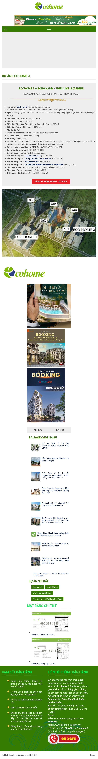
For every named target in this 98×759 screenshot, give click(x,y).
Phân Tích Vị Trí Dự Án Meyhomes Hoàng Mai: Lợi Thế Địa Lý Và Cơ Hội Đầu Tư (55, 475)
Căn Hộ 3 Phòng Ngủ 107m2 (43, 664)
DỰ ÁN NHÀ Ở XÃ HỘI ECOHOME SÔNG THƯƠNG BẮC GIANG (55, 445)
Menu (49, 29)
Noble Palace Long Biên (12, 755)
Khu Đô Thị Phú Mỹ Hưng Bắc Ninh (47, 599)
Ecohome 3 (37, 587)
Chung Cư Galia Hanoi (42, 593)
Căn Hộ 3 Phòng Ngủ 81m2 (43, 635)
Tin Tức (38, 430)
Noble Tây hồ (52, 587)
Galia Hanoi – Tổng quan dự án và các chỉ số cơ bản (55, 544)
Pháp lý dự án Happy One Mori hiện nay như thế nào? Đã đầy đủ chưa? (55, 490)
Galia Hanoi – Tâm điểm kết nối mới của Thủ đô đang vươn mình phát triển (55, 560)
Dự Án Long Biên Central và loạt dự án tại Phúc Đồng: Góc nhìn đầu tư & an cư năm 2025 (55, 520)
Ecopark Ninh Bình (29, 755)
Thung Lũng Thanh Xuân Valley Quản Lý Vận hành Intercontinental (53, 534)
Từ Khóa (60, 430)
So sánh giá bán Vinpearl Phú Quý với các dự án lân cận (55, 504)
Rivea (92, 755)
